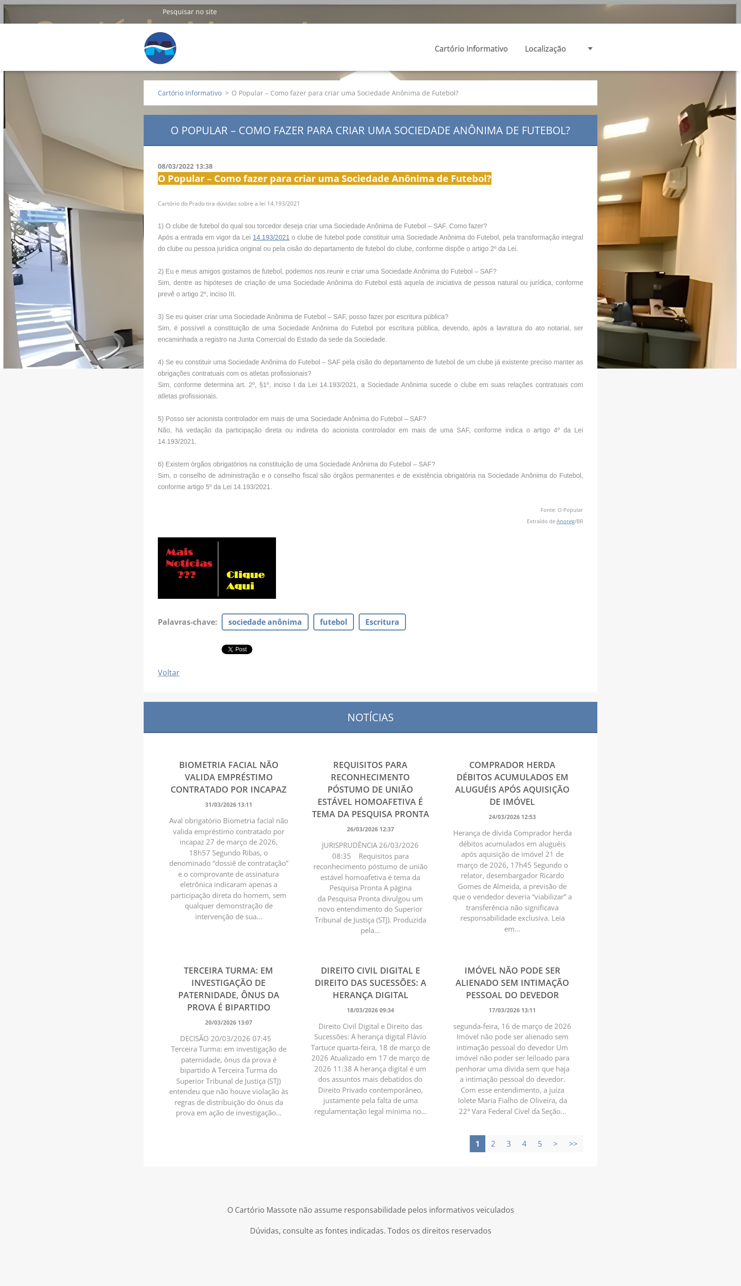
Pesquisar (149, 11)
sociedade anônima (265, 622)
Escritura (382, 622)
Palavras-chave (186, 622)
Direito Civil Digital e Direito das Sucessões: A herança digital (370, 983)
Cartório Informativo (471, 48)
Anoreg (566, 521)
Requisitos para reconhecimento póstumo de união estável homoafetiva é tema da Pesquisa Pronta (370, 789)
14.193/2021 (271, 237)
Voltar (169, 672)
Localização (545, 48)
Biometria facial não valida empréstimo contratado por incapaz (228, 777)
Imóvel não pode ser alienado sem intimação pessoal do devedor (512, 983)
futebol (333, 622)
